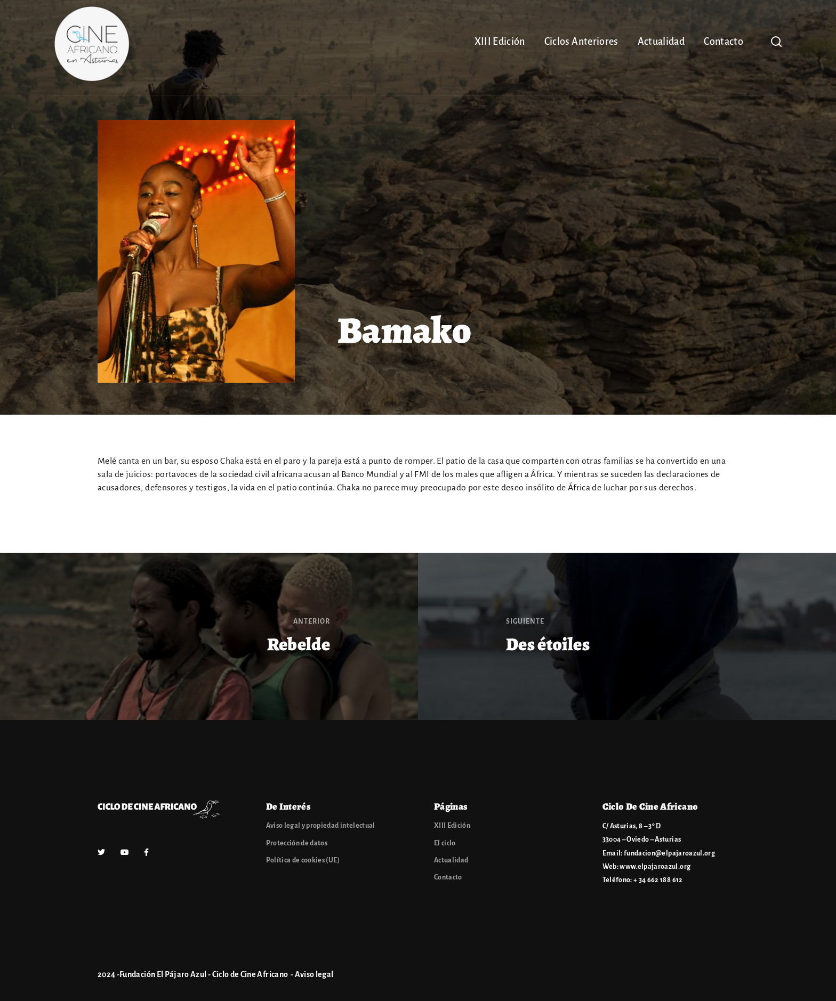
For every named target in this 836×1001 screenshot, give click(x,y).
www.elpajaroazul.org (655, 866)
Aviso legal (314, 974)
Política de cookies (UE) (303, 860)
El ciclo (445, 843)
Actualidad (661, 41)
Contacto (723, 41)
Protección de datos (297, 843)
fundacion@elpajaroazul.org (669, 853)
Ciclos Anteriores (581, 41)
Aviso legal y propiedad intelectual (320, 825)
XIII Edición (500, 41)
